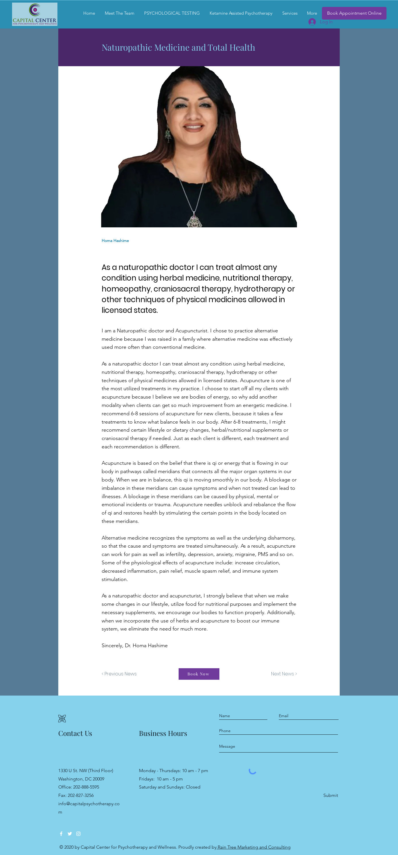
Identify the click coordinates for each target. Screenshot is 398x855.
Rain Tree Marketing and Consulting (254, 847)
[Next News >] (282, 674)
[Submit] (330, 795)
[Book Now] (199, 674)
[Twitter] (70, 834)
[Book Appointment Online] (354, 13)
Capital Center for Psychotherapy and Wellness (128, 847)
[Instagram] (78, 834)
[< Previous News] (121, 674)
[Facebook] (61, 834)
